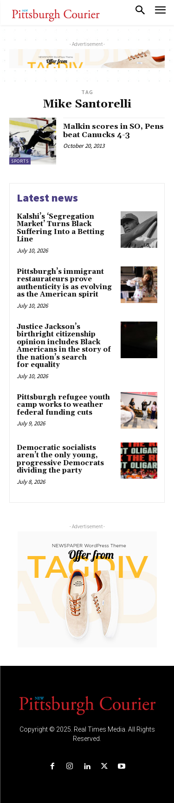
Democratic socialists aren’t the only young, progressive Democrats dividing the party (60, 459)
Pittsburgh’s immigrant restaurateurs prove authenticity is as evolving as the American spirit (64, 283)
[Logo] (87, 705)
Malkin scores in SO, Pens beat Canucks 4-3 (113, 130)
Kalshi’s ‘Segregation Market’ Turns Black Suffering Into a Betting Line (60, 228)
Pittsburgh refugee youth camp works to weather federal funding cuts (63, 405)
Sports (20, 161)
